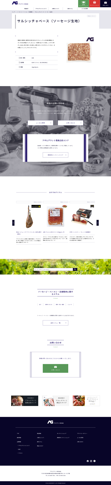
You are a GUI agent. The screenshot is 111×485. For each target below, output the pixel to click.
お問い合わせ (73, 123)
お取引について (55, 8)
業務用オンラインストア (57, 155)
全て (40, 308)
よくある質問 (85, 8)
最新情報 (19, 437)
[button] (98, 223)
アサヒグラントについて (41, 8)
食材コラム (70, 8)
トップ (13, 12)
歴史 (19, 449)
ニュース (70, 308)
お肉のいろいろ (48, 308)
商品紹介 (26, 8)
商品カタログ (40, 446)
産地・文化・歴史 (60, 308)
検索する (75, 269)
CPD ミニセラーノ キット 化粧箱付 (80, 232)
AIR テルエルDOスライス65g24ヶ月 (53, 232)
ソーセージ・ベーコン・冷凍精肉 (25, 12)
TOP (18, 433)
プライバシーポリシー (82, 433)
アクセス (20, 453)
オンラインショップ (61, 433)
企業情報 (19, 441)
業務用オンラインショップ (63, 437)
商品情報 (39, 433)
